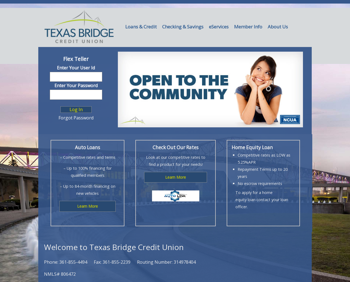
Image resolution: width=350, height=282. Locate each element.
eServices (219, 27)
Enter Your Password (76, 86)
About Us (278, 27)
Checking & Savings (182, 27)
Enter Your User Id (76, 68)
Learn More (87, 206)
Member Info (248, 27)
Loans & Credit (141, 27)
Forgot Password (76, 118)
